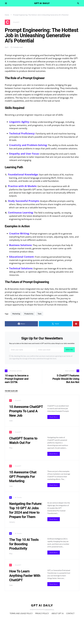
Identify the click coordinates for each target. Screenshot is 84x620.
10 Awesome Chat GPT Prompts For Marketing (22, 476)
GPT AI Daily (42, 3)
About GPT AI (58, 613)
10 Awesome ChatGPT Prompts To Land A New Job (26, 411)
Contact (70, 613)
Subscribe (69, 349)
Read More (54, 417)
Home (7, 15)
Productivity (28, 314)
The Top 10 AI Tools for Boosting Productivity (24, 544)
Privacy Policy (42, 613)
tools (39, 314)
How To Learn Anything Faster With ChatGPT (24, 575)
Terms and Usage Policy (21, 613)
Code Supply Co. (49, 609)
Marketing (16, 314)
